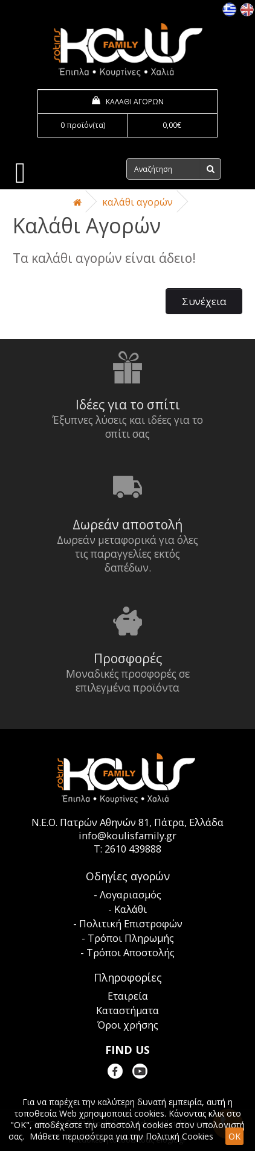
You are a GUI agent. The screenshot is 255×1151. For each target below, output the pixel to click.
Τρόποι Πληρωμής (131, 938)
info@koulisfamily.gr (127, 835)
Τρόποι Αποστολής (130, 952)
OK (234, 1136)
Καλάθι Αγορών (137, 202)
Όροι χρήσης (127, 1025)
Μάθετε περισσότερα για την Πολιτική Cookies (121, 1136)
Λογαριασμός (130, 894)
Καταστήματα (127, 1010)
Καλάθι (130, 909)
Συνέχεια (204, 301)
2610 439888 (133, 849)
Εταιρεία (128, 996)
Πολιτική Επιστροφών (130, 923)
